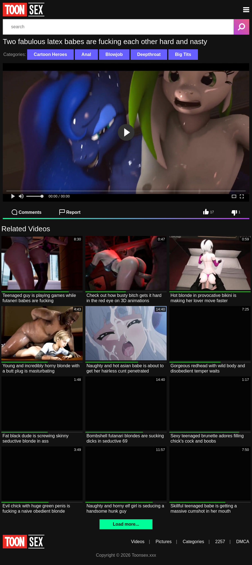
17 (208, 211)
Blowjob (114, 54)
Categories (193, 541)
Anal (86, 54)
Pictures (164, 541)
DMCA (242, 541)
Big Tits (183, 54)
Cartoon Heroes (50, 54)
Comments (27, 212)
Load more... (126, 524)
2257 (220, 541)
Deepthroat (149, 54)
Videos (137, 541)
